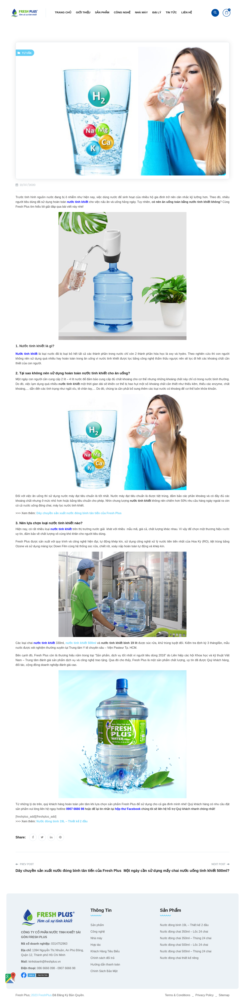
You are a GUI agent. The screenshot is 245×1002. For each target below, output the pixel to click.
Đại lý (156, 12)
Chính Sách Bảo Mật (104, 973)
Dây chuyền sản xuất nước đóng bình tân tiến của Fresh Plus (78, 513)
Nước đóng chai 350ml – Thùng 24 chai (185, 940)
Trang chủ (63, 12)
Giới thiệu (83, 12)
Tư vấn (26, 53)
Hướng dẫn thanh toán (105, 966)
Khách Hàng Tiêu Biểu (105, 953)
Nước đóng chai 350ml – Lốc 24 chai (184, 933)
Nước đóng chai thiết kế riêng (179, 960)
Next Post (220, 864)
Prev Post (25, 864)
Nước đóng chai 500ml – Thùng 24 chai (185, 953)
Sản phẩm (102, 12)
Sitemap (224, 995)
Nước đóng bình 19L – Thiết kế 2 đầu (62, 821)
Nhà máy (141, 12)
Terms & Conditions (177, 995)
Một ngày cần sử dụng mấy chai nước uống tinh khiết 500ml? (176, 871)
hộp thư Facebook (128, 808)
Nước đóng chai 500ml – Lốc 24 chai (184, 947)
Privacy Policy (204, 995)
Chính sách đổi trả (102, 960)
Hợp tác (96, 947)
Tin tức (171, 12)
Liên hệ (186, 12)
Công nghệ (122, 12)
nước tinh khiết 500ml (81, 642)
